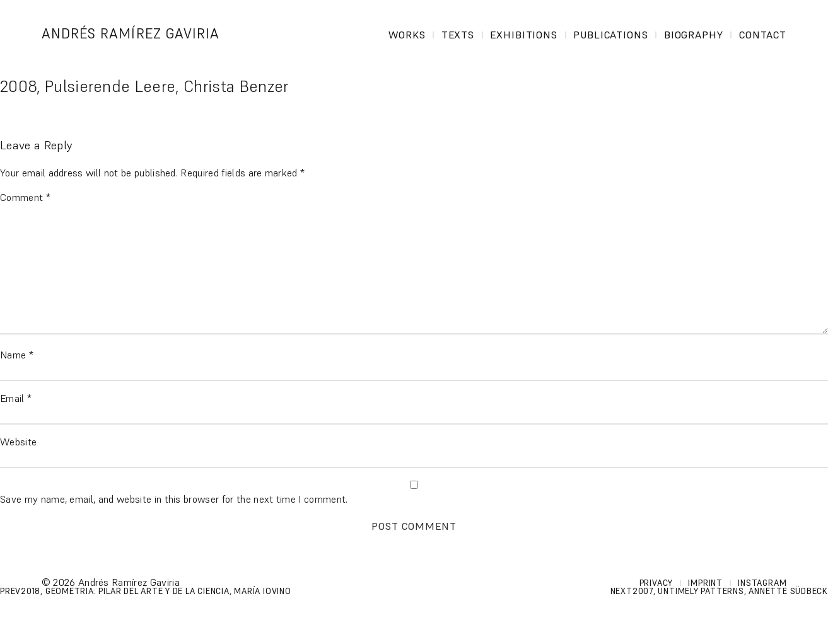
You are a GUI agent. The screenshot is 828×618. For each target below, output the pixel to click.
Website (18, 441)
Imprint (705, 583)
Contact (763, 34)
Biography (694, 34)
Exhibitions (524, 34)
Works (407, 34)
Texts (458, 34)
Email (16, 398)
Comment (25, 197)
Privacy (656, 583)
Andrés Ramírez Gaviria (131, 33)
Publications (611, 34)
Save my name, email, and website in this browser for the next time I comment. (174, 499)
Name (16, 354)
